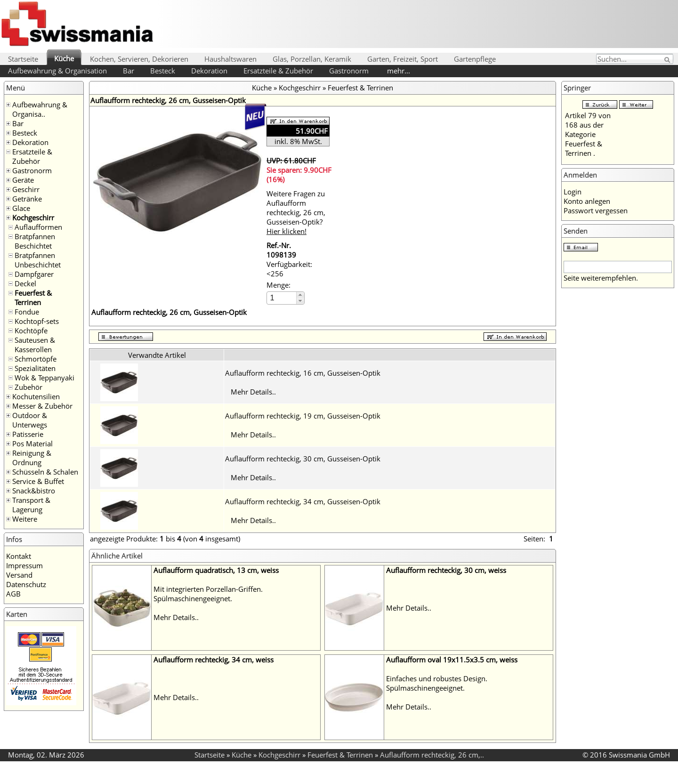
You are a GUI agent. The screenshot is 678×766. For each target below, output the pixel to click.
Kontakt (18, 556)
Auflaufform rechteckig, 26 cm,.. (432, 754)
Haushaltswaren (230, 59)
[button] (300, 295)
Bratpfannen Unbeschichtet (38, 259)
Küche (64, 58)
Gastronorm (349, 70)
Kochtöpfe (31, 330)
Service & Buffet (38, 481)
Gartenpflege (475, 59)
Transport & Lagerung (31, 504)
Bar (128, 70)
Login (572, 191)
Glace (21, 208)
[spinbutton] (282, 297)
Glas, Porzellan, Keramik (312, 59)
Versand (19, 575)
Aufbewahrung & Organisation (57, 70)
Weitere (24, 519)
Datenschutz (26, 584)
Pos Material (32, 443)
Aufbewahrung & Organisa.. (39, 109)
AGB (13, 593)
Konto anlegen (587, 201)
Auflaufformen (38, 227)
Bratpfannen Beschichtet (35, 241)
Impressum (24, 565)
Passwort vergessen (596, 210)
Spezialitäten (35, 368)
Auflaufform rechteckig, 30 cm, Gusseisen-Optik (302, 458)
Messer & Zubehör (42, 406)
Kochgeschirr (33, 217)
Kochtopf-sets (37, 321)
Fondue (27, 311)
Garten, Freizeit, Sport (402, 59)
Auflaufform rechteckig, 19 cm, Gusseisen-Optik (302, 415)
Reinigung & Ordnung (31, 457)
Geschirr (26, 189)
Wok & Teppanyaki (44, 377)
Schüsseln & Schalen (45, 471)
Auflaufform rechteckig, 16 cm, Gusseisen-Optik (302, 373)
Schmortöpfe (35, 358)
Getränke (27, 198)
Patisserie (27, 434)
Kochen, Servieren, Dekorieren (139, 59)
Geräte (23, 180)
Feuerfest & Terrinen (33, 297)
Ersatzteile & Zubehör (278, 70)
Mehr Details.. (253, 391)
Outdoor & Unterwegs (29, 420)
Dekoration (209, 70)
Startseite (23, 59)
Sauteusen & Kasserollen (35, 344)
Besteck (162, 70)
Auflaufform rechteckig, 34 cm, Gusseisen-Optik (302, 501)
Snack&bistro (33, 490)
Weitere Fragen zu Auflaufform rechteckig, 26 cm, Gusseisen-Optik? (295, 212)
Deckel (25, 283)
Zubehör (28, 387)
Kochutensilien (36, 396)
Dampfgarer (34, 274)
